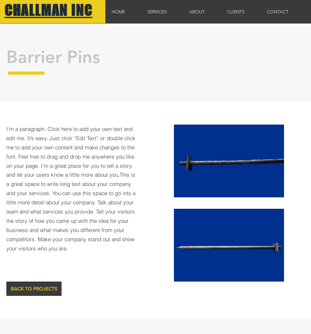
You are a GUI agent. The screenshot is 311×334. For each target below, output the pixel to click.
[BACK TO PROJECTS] (34, 289)
